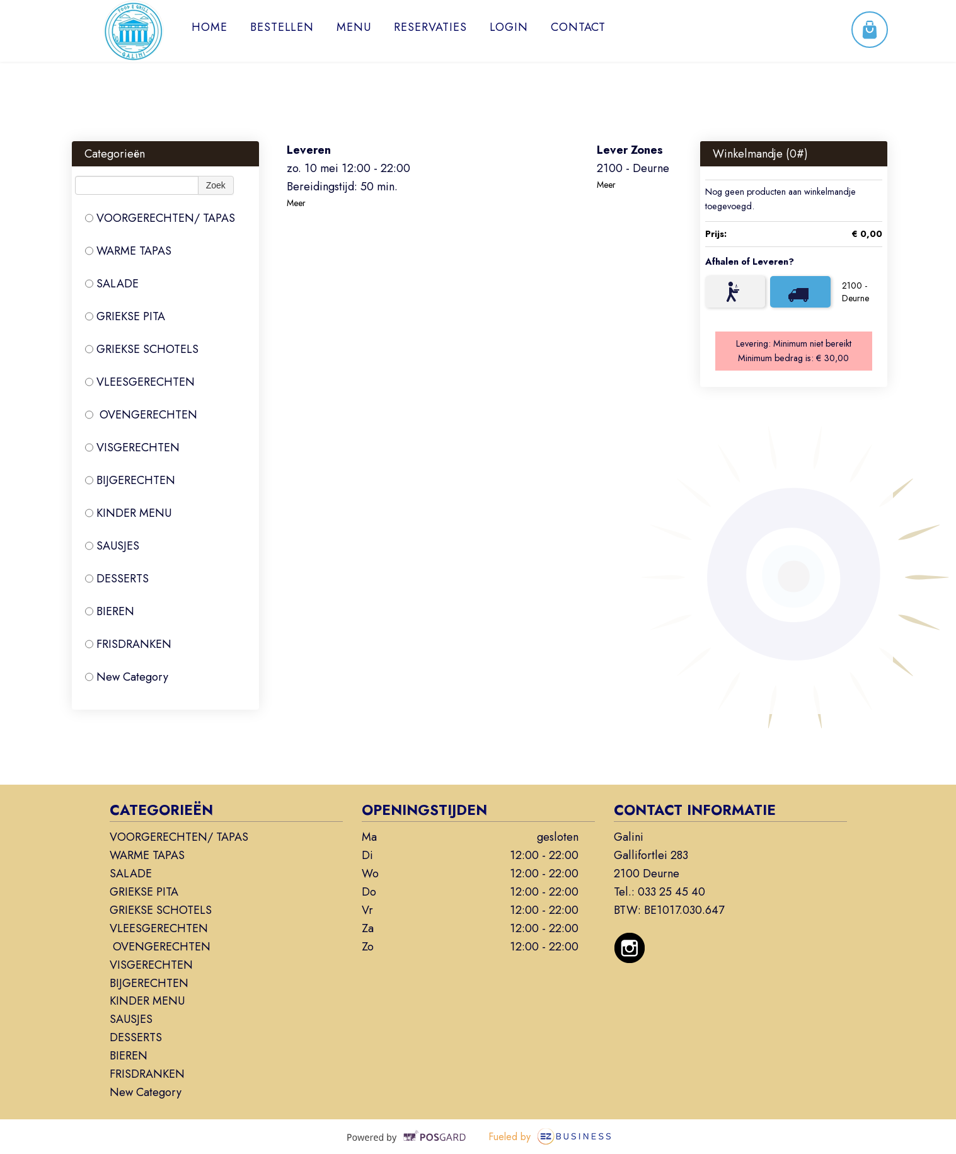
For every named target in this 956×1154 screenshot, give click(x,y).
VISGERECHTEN (132, 447)
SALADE (112, 283)
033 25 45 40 (671, 892)
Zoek (216, 185)
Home (209, 27)
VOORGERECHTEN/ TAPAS (160, 218)
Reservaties (430, 27)
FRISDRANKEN (128, 644)
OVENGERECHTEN (141, 415)
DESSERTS (117, 578)
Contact (578, 27)
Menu (354, 27)
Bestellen (282, 27)
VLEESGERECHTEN (140, 382)
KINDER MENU (128, 513)
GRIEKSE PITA (125, 316)
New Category (126, 677)
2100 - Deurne (855, 291)
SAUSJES (112, 546)
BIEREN (109, 611)
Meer (296, 203)
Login (509, 27)
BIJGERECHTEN (130, 480)
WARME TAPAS (128, 251)
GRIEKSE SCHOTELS (142, 349)
